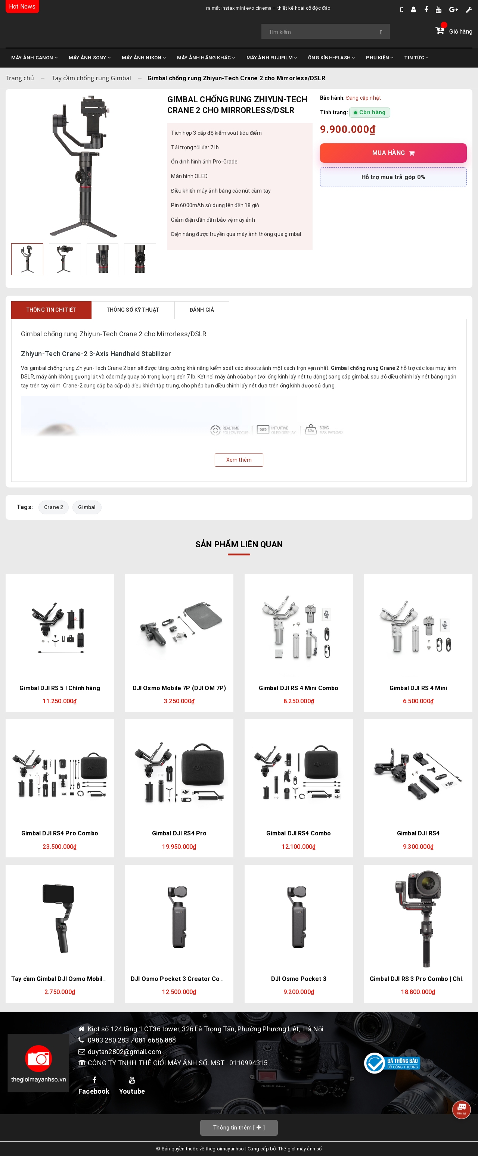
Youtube (132, 1086)
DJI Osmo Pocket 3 (298, 978)
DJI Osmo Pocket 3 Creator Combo (181, 978)
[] (239, 1127)
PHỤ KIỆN (379, 57)
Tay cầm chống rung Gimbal (91, 78)
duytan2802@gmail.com (124, 1052)
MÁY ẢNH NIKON (144, 57)
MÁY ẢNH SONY (90, 57)
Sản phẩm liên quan (239, 544)
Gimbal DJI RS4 (418, 833)
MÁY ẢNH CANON (34, 57)
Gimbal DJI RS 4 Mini (418, 688)
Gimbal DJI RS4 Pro (179, 833)
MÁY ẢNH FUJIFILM (271, 57)
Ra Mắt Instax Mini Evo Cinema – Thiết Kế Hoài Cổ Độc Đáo (202, 8)
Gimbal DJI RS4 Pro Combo (59, 833)
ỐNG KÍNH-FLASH (331, 57)
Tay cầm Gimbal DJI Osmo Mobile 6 (61, 978)
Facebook (94, 1086)
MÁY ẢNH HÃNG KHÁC (206, 57)
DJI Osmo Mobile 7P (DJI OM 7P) (179, 688)
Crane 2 (53, 507)
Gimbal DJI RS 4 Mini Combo (298, 688)
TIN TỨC (416, 57)
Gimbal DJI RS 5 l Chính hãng (59, 688)
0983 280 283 (109, 1040)
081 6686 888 (155, 1040)
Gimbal (87, 507)
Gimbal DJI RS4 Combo (298, 833)
